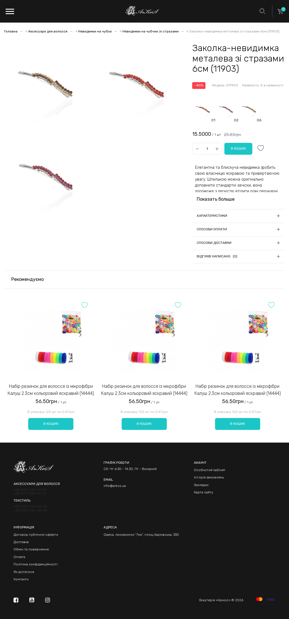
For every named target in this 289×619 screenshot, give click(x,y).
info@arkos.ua (115, 486)
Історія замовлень (209, 477)
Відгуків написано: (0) (217, 256)
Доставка (21, 542)
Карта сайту (203, 492)
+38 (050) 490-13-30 (30, 490)
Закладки (201, 485)
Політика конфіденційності (36, 564)
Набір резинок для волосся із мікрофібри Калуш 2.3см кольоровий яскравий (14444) (51, 390)
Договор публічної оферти (36, 535)
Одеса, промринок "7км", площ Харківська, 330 (141, 535)
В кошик (50, 424)
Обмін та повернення (31, 549)
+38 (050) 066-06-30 (30, 506)
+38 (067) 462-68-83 (30, 510)
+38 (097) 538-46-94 (30, 493)
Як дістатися (24, 572)
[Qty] (207, 149)
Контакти (21, 579)
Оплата (19, 557)
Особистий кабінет (209, 470)
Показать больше (216, 199)
